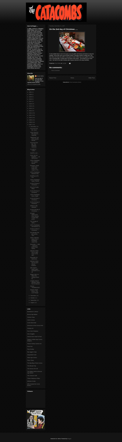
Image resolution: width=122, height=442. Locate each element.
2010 (30, 117)
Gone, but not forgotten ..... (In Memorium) (35, 157)
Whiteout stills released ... (34, 206)
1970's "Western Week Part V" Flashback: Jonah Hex (34, 240)
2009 (30, 120)
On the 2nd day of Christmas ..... (35, 210)
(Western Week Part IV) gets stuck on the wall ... (34, 253)
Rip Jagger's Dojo (32, 352)
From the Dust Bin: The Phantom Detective (34, 145)
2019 (30, 96)
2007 (30, 124)
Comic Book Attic (31, 322)
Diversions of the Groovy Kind (35, 325)
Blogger (69, 438)
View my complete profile (33, 84)
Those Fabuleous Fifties (33, 378)
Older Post (91, 78)
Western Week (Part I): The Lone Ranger (34, 291)
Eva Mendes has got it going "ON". (34, 234)
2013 (30, 110)
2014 (30, 108)
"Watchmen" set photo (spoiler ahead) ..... (34, 139)
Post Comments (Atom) (75, 82)
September (33, 300)
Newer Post (52, 78)
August (32, 302)
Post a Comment (55, 70)
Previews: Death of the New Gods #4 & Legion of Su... (34, 168)
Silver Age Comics (32, 357)
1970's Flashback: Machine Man (35, 172)
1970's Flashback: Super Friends (35, 180)
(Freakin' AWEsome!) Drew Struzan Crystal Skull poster (34, 216)
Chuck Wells (40, 76)
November (33, 295)
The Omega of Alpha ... (34, 222)
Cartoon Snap (31, 317)
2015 (30, 106)
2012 (30, 113)
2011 (30, 115)
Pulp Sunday (30, 349)
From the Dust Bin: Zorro (34, 129)
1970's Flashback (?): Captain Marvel (34, 162)
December (33, 126)
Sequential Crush (31, 354)
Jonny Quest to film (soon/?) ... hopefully (34, 134)
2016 (30, 103)
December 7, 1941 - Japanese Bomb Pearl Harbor (35, 246)
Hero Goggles (31, 334)
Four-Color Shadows (32, 331)
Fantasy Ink (30, 328)
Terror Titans (30, 360)
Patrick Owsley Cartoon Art (34, 343)
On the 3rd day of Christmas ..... (34, 202)
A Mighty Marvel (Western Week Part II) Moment (35, 282)
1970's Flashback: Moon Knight (35, 195)
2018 (30, 99)
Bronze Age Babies (32, 314)
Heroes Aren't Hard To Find (34, 336)
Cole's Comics (31, 320)
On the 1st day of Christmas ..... (34, 229)
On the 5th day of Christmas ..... (34, 191)
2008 (30, 122)
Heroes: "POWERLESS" (35, 286)
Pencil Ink (29, 346)
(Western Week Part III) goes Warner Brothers (34, 263)
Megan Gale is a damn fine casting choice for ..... (34, 276)
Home (72, 78)
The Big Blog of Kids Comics (34, 363)
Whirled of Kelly (31, 381)
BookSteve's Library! (32, 311)
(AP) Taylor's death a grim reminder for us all (34, 270)
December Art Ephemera (34, 258)
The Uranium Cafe (32, 375)
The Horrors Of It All (32, 368)
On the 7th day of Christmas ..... (34, 184)
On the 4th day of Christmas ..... (34, 199)
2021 (30, 92)
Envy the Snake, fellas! (34, 187)
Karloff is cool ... (34, 153)
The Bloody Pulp (31, 366)
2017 (30, 101)
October (32, 298)
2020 (30, 94)
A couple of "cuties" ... (33, 150)
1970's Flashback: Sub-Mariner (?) (35, 225)
